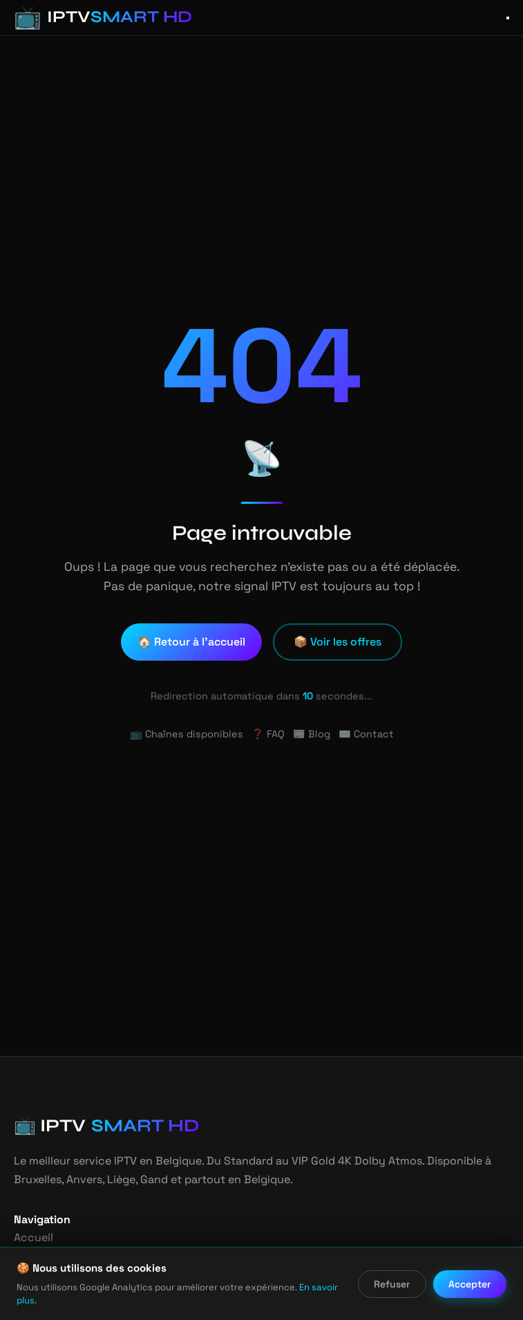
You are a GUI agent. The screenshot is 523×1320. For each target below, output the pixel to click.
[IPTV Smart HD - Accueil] (92, 17)
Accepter (470, 1291)
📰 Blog (310, 733)
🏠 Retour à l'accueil (193, 642)
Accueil (32, 1237)
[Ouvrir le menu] (507, 18)
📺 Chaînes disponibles (189, 733)
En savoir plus (306, 1300)
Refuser (393, 1291)
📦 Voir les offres (337, 642)
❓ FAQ (267, 733)
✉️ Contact (361, 733)
